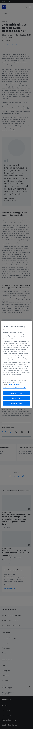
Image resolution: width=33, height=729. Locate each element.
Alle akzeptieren (16, 403)
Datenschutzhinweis (13, 384)
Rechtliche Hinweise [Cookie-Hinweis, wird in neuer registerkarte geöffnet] (19, 388)
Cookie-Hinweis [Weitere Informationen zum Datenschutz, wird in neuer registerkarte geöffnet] (8, 388)
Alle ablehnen (16, 398)
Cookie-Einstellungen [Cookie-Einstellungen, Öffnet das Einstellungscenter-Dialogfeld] (16, 393)
